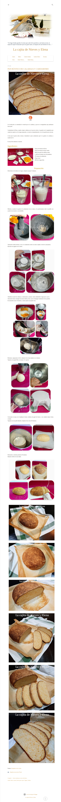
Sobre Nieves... (21, 59)
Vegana (25, 780)
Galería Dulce (37, 56)
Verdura (29, 780)
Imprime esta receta (14, 772)
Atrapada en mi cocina (16, 768)
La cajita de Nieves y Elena (30, 49)
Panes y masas (13, 780)
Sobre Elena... (31, 59)
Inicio (13, 56)
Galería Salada (27, 56)
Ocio (13, 59)
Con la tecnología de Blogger (30, 794)
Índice (19, 56)
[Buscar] (52, 4)
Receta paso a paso (20, 780)
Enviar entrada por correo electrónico (20, 778)
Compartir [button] (10, 778)
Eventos (45, 56)
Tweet (20, 772)
